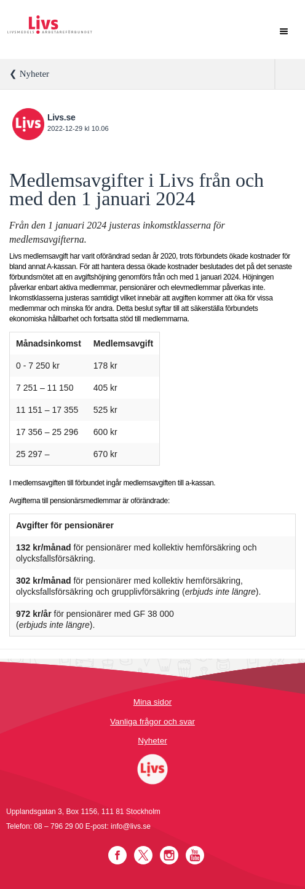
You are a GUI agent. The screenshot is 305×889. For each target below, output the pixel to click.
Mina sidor (152, 702)
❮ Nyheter (29, 74)
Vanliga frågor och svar (152, 721)
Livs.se (61, 117)
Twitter (143, 855)
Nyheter (152, 740)
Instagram (169, 855)
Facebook (117, 855)
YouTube (195, 855)
